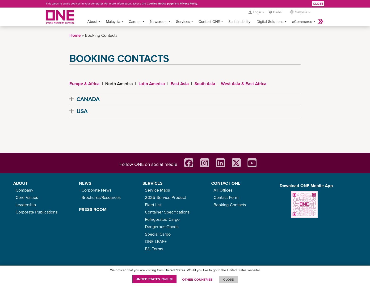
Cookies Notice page (160, 3)
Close (318, 3)
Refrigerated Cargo (162, 219)
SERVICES (153, 183)
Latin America (152, 83)
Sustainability (239, 21)
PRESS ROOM (92, 209)
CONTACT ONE (225, 183)
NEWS (85, 183)
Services (183, 21)
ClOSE (228, 279)
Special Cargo (158, 234)
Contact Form (226, 197)
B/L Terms (154, 248)
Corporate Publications (36, 211)
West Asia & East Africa (243, 83)
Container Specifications (167, 211)
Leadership (26, 204)
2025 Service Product (165, 197)
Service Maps (157, 190)
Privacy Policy (188, 3)
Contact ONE (209, 21)
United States (154, 279)
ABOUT (20, 183)
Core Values (27, 197)
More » (320, 21)
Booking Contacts (230, 204)
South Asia (204, 83)
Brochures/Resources (101, 197)
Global (277, 12)
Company (24, 190)
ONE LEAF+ (156, 241)
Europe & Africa (84, 83)
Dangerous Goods (161, 226)
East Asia (180, 83)
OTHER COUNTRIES (197, 279)
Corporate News (96, 190)
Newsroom (159, 21)
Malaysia (113, 21)
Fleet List (153, 204)
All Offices (223, 190)
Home (75, 35)
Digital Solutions (269, 21)
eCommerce (302, 21)
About (92, 21)
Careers (135, 21)
